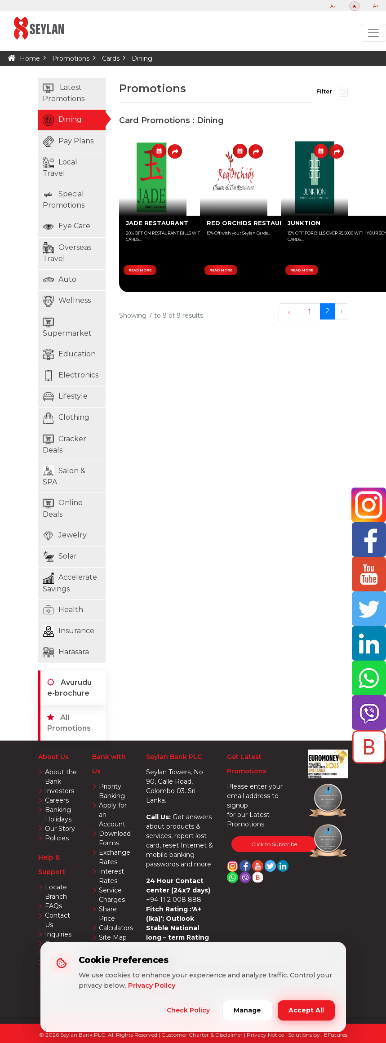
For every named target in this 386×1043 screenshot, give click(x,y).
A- (333, 6)
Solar (60, 556)
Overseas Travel (67, 252)
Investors (59, 791)
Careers (57, 800)
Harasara (66, 652)
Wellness (67, 301)
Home (30, 58)
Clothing (66, 418)
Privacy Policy (151, 985)
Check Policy (188, 1010)
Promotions (70, 58)
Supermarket (67, 327)
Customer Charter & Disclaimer (202, 1034)
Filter (332, 92)
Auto (59, 279)
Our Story (60, 829)
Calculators (116, 928)
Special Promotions (63, 199)
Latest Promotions (63, 93)
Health (63, 610)
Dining (142, 58)
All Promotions (69, 722)
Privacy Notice (266, 1034)
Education (69, 354)
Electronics (70, 375)
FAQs (53, 906)
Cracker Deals (64, 444)
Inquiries (58, 934)
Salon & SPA (64, 476)
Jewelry (65, 535)
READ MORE (140, 270)
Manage (247, 1010)
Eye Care (66, 226)
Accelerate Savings (70, 583)
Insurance (68, 631)
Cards (111, 58)
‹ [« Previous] (289, 312)
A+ (376, 6)
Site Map (113, 937)
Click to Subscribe (274, 844)
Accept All (306, 1010)
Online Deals (63, 508)
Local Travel (60, 167)
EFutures (335, 1034)
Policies (57, 838)
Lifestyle (65, 396)
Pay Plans (68, 141)
